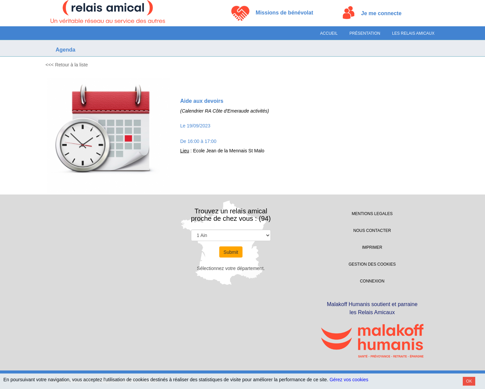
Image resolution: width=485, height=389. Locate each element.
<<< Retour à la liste (66, 64)
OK (469, 381)
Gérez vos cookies (348, 379)
